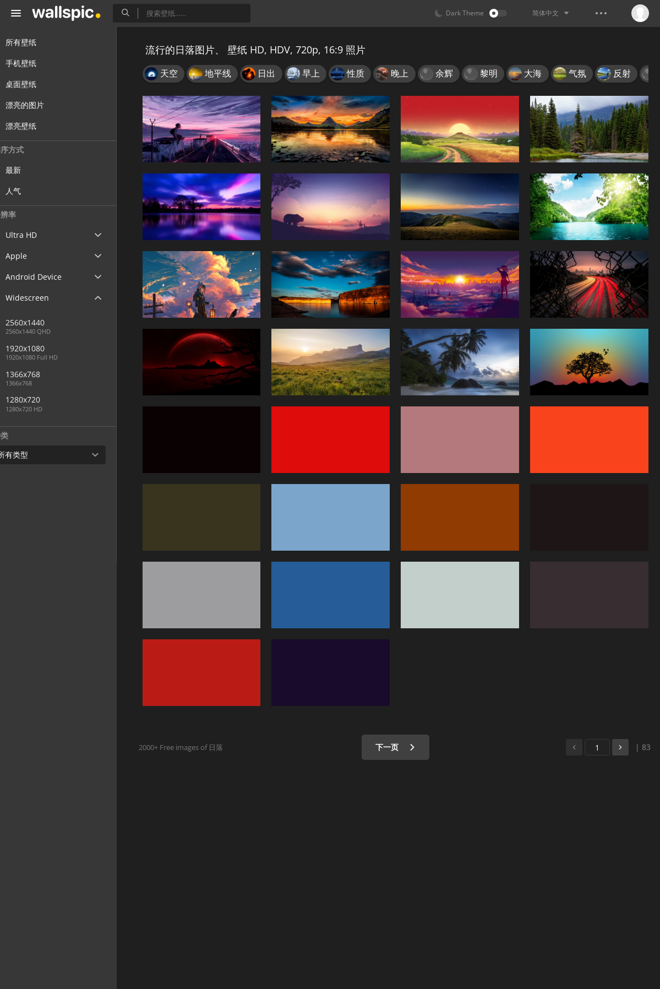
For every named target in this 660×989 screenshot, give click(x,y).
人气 (34, 191)
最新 (34, 170)
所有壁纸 (34, 42)
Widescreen (40, 297)
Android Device (47, 276)
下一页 (399, 747)
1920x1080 (46, 348)
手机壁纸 (34, 63)
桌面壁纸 (34, 84)
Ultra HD (34, 235)
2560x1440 (46, 322)
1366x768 (43, 374)
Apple (29, 256)
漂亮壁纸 (34, 126)
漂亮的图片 (38, 105)
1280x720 (82, 399)
